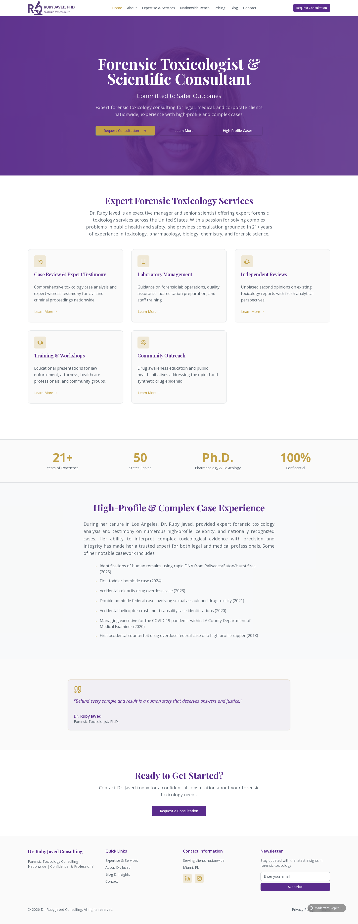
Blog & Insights (117, 874)
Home (117, 7)
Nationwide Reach (195, 7)
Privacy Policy (303, 909)
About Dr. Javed (118, 867)
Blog (234, 7)
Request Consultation (311, 8)
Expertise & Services (158, 7)
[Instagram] (199, 878)
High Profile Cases (238, 130)
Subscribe (295, 887)
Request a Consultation (179, 810)
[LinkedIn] (187, 878)
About (132, 7)
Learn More (184, 130)
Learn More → (46, 311)
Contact (249, 7)
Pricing (220, 7)
